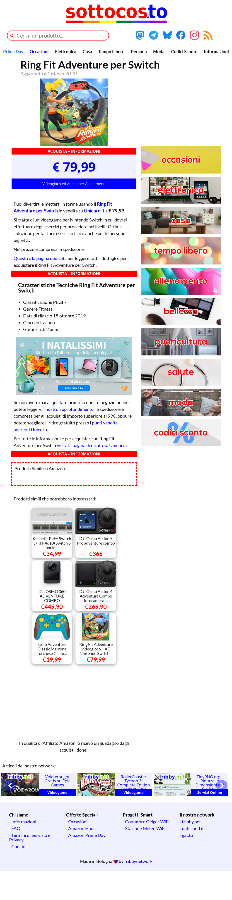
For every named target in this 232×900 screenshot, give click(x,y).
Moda (158, 51)
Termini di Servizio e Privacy (29, 866)
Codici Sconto (184, 51)
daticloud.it (193, 857)
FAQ (15, 857)
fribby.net (191, 850)
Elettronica (65, 51)
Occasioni (39, 51)
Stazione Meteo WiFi (145, 857)
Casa (87, 51)
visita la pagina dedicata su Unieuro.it (93, 474)
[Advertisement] (74, 730)
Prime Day (13, 51)
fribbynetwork (138, 890)
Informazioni (216, 51)
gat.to (187, 864)
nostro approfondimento (70, 437)
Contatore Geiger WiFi (147, 850)
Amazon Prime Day (87, 864)
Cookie (18, 875)
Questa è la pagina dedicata (40, 287)
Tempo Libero (111, 51)
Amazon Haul (81, 857)
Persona (139, 51)
